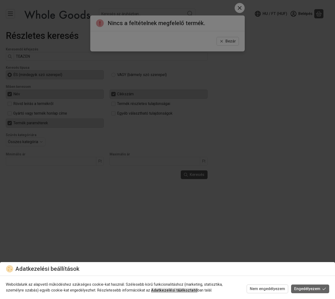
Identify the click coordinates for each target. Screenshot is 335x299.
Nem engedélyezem (267, 288)
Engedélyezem (310, 288)
